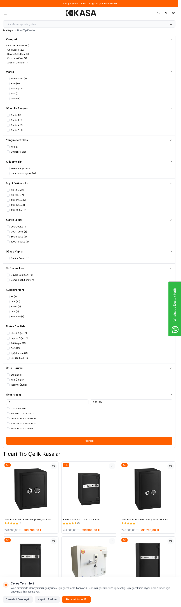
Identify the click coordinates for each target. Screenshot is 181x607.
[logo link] (81, 13)
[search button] (171, 24)
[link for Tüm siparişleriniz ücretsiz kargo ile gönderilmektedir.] (89, 3)
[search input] (89, 24)
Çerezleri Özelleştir (18, 599)
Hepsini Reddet (47, 599)
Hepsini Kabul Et (76, 599)
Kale (7, 519)
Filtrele (89, 440)
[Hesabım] (166, 13)
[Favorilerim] (159, 13)
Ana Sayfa (8, 30)
